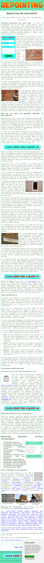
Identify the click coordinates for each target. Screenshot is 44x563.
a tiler (37, 482)
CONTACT (34, 9)
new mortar (20, 204)
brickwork (4, 430)
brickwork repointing (18, 386)
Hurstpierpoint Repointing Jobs (23, 508)
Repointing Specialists (8, 514)
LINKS (26, 9)
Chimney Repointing (31, 522)
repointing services (17, 404)
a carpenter (26, 480)
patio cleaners (16, 488)
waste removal (16, 482)
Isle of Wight (17, 527)
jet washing (24, 490)
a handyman (17, 485)
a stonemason (15, 479)
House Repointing (30, 517)
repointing (39, 289)
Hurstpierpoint (32, 281)
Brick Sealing (25, 512)
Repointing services (21, 424)
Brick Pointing (12, 520)
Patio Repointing (23, 514)
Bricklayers (34, 514)
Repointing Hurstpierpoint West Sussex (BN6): (16, 23)
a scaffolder (25, 477)
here (39, 433)
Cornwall (39, 527)
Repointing (4, 281)
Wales (17, 529)
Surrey (24, 527)
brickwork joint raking (16, 397)
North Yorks (38, 529)
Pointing (20, 522)
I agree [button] (27, 556)
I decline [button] (31, 556)
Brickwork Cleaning (23, 511)
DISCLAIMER (39, 9)
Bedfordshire (5, 530)
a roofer (14, 487)
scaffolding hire (6, 399)
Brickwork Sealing (31, 518)
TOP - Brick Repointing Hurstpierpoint (12, 540)
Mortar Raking (10, 511)
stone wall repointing (28, 396)
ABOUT (30, 9)
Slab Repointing (14, 512)
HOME (22, 9)
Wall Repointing (37, 512)
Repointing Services (15, 525)
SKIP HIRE (37, 485)
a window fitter (35, 487)
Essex (13, 529)
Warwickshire (24, 529)
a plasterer (39, 483)
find (6, 416)
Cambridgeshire (5, 529)
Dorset (31, 529)
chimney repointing (7, 385)
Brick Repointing (12, 523)
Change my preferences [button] (30, 558)
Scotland (29, 527)
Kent (34, 527)
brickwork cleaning (17, 483)
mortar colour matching (18, 301)
